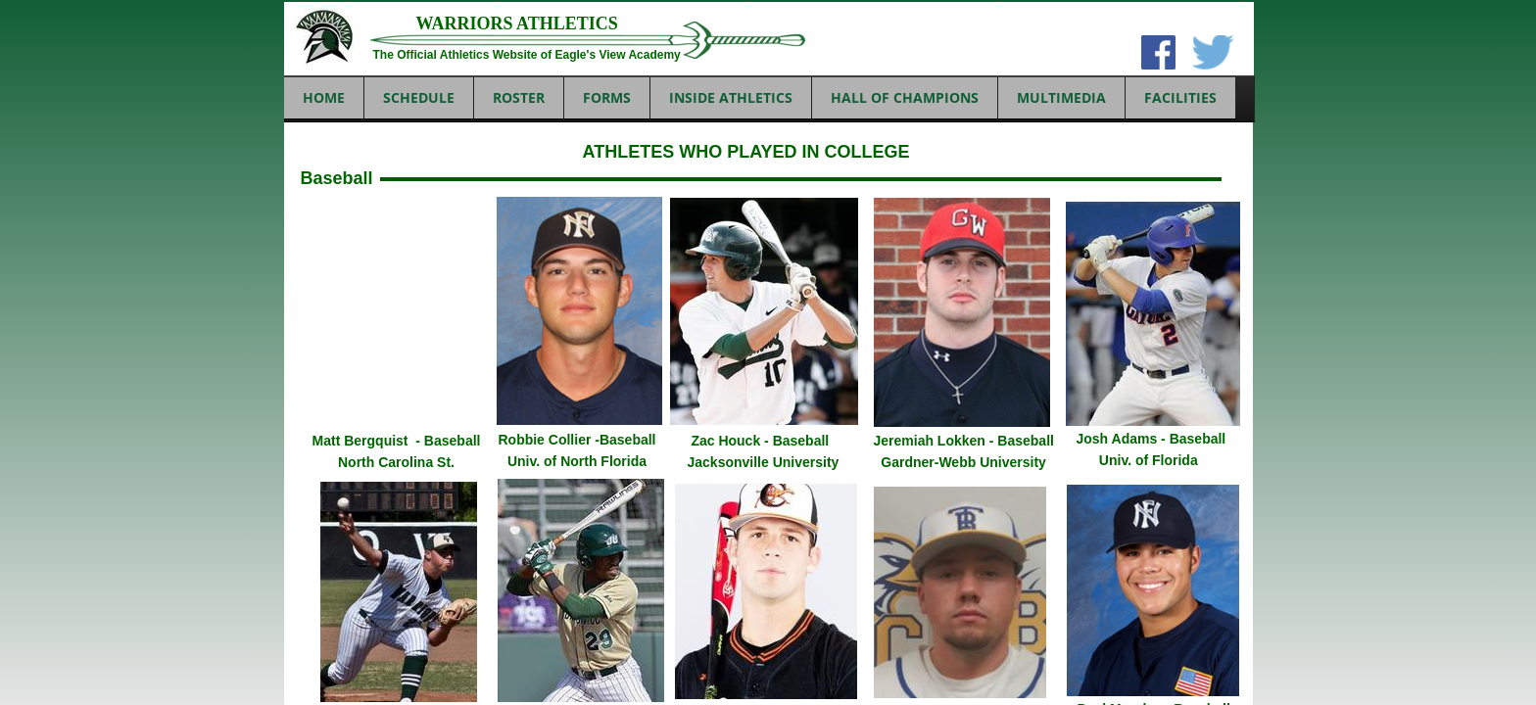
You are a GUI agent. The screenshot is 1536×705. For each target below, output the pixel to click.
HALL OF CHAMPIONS (905, 97)
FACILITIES (1180, 97)
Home (324, 97)
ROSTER (519, 97)
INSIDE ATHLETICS (730, 97)
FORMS (607, 97)
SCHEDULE (419, 97)
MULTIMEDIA (1061, 97)
